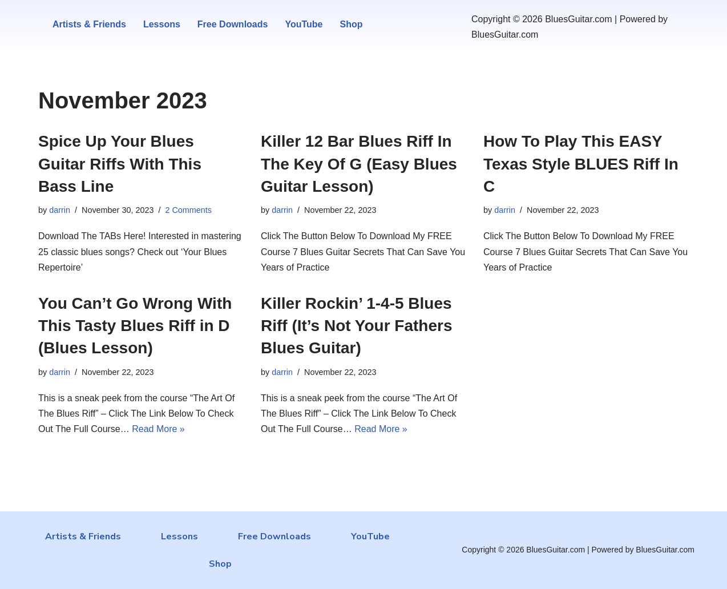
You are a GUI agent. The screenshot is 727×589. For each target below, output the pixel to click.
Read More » (158, 429)
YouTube (303, 24)
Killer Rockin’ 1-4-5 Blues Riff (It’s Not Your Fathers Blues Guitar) (357, 325)
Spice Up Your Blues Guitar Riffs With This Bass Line (119, 163)
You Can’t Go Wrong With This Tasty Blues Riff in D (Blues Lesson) (135, 325)
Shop (351, 24)
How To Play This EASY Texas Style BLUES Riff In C (580, 163)
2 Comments (188, 210)
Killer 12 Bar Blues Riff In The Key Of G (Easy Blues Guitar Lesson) (359, 163)
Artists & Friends (89, 24)
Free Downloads (232, 24)
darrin (59, 210)
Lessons (161, 24)
